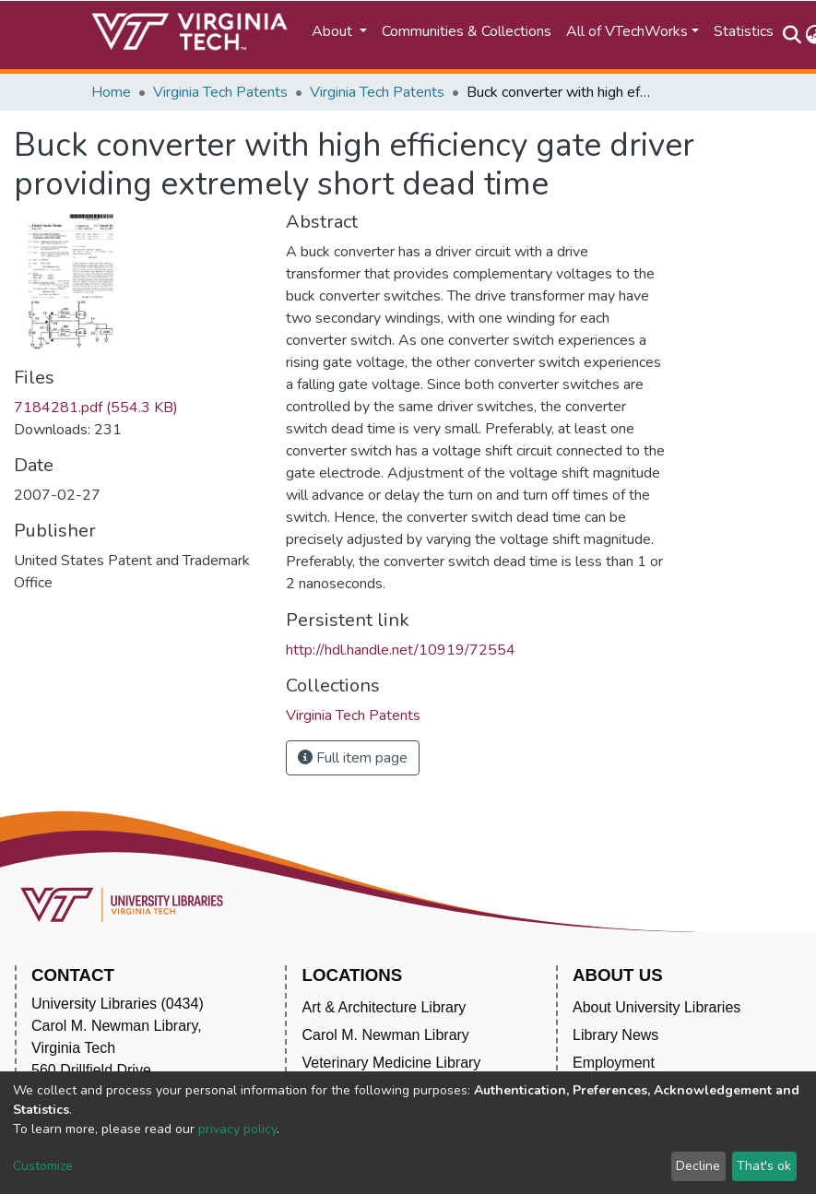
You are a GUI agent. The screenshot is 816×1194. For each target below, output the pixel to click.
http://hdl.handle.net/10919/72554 (400, 650)
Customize (43, 1166)
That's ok (764, 1166)
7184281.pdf (96, 407)
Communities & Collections (466, 31)
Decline (698, 1166)
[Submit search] (792, 35)
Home (111, 92)
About (334, 31)
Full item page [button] (353, 758)
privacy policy (237, 1129)
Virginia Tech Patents (220, 92)
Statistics (744, 31)
